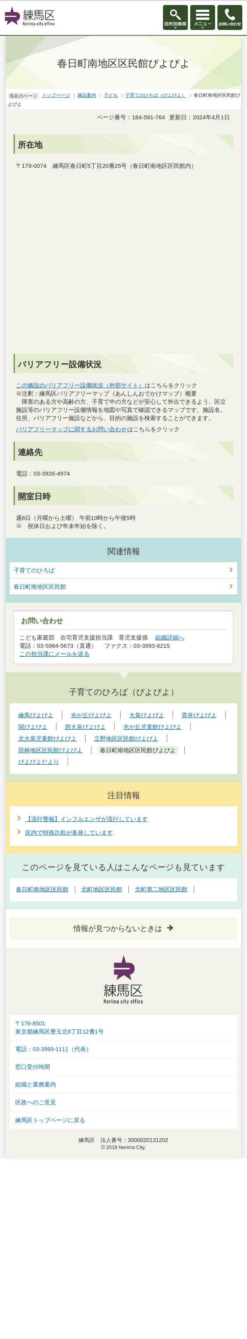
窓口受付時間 (32, 1067)
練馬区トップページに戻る (50, 1120)
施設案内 (86, 95)
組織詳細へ (169, 637)
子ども (111, 95)
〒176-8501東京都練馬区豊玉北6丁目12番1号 (59, 1027)
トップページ (56, 95)
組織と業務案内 (35, 1084)
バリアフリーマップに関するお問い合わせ (71, 429)
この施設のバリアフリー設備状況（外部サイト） (80, 385)
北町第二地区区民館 (161, 889)
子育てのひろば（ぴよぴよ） (155, 95)
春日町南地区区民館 (40, 586)
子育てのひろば (34, 570)
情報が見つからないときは (118, 928)
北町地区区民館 (101, 889)
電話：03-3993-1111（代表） (53, 1049)
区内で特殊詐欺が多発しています (69, 832)
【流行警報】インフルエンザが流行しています (86, 819)
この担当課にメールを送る (54, 653)
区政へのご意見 (35, 1102)
